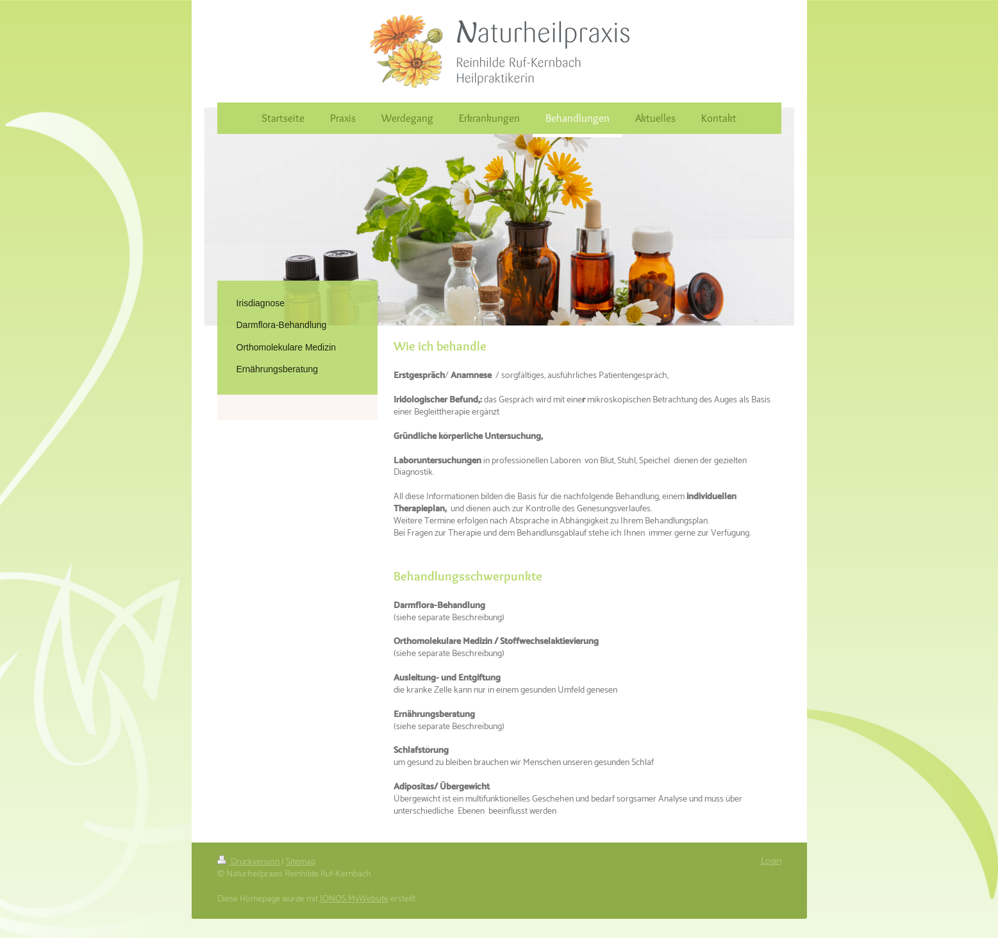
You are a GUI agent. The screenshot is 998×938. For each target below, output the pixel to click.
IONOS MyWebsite (354, 899)
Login (771, 861)
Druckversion (249, 862)
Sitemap (300, 862)
